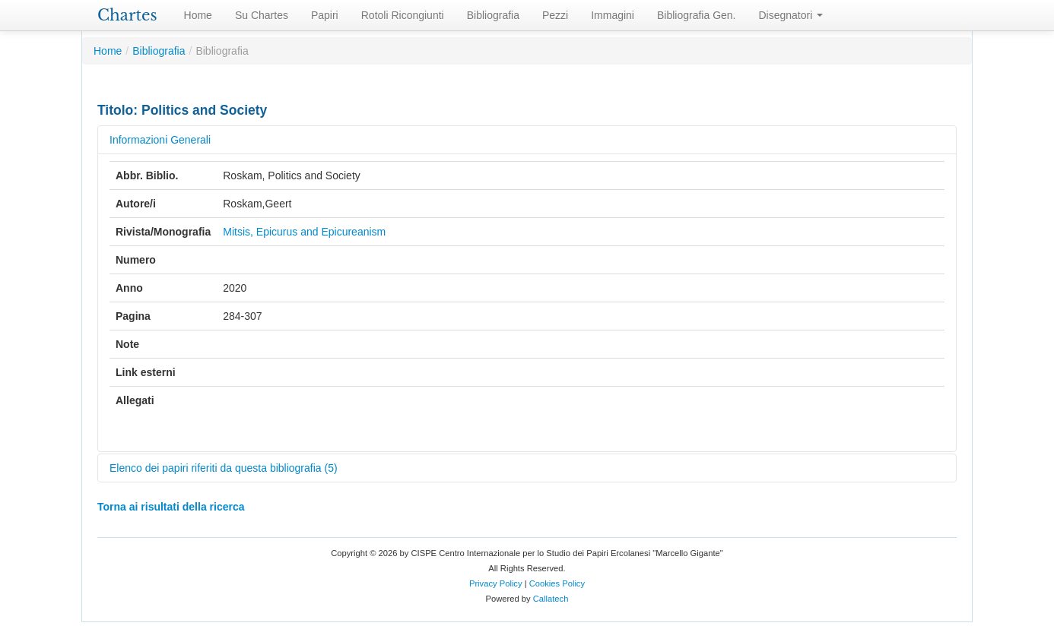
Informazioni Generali (160, 140)
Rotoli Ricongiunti (402, 15)
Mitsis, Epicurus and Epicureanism (304, 232)
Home (198, 15)
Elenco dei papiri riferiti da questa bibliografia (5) (224, 468)
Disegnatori (791, 15)
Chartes (127, 15)
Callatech (551, 598)
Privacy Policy (495, 583)
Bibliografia (493, 15)
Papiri (324, 15)
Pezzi (555, 15)
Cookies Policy (557, 583)
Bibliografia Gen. (696, 15)
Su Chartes (261, 15)
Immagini (612, 15)
